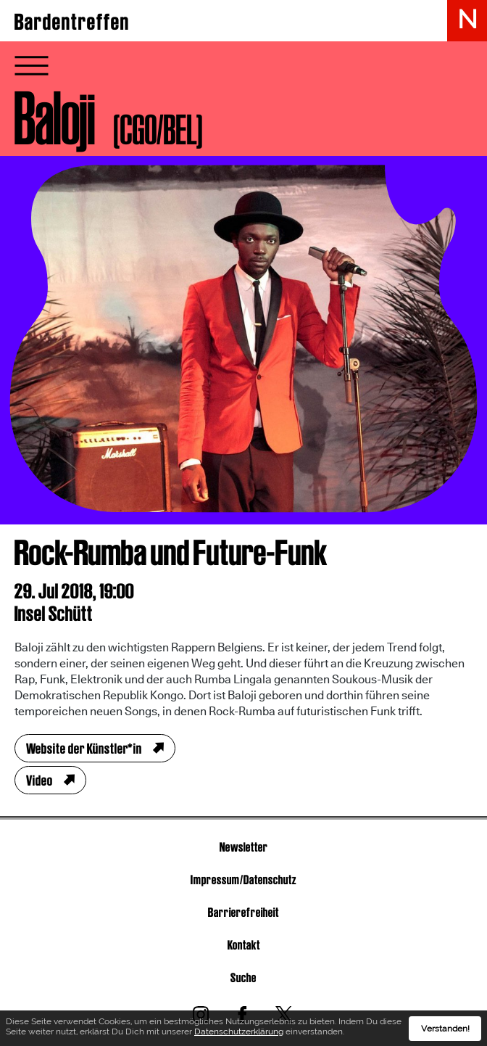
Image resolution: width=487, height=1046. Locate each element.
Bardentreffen (72, 22)
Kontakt (244, 944)
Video (39, 780)
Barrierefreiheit (243, 912)
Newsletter (244, 846)
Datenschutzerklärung (238, 1033)
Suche (243, 977)
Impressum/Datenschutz (243, 879)
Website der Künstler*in (84, 748)
